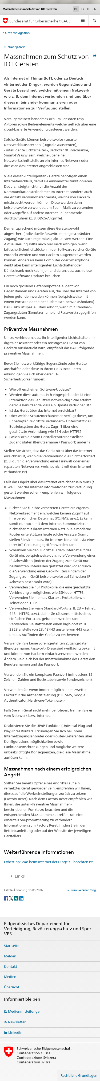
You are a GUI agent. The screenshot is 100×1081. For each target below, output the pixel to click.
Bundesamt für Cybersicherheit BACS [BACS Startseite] (39, 21)
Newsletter (17, 1022)
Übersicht (11, 987)
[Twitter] (11, 898)
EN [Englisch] (94, 9)
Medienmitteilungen (25, 1011)
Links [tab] (19, 876)
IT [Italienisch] (88, 9)
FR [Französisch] (82, 9)
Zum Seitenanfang (83, 890)
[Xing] (16, 898)
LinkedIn (15, 1032)
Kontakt (10, 966)
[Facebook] (6, 898)
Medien (10, 976)
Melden (10, 956)
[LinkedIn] (21, 898)
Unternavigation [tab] (17, 33)
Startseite (11, 946)
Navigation (16, 47)
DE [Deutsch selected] (76, 9)
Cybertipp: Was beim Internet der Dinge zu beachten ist (48, 862)
